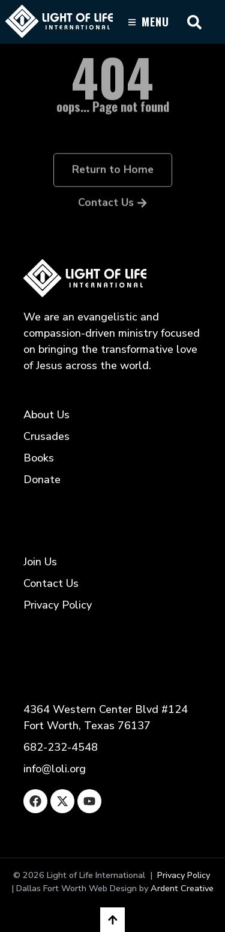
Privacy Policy (183, 875)
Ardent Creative (182, 888)
